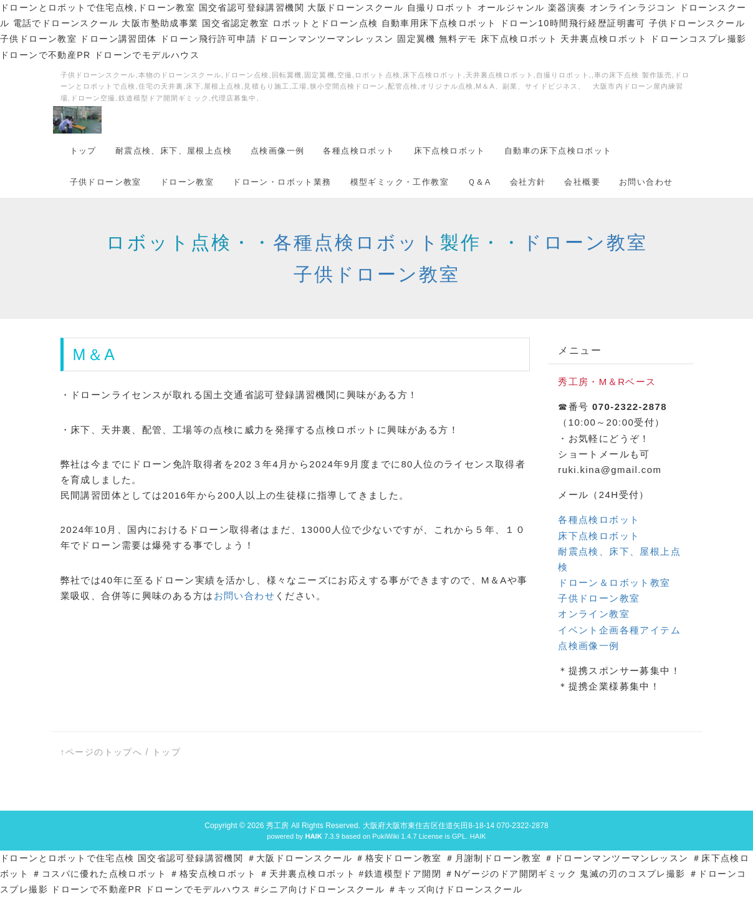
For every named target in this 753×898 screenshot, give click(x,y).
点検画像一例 (277, 150)
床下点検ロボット (450, 150)
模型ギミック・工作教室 (399, 182)
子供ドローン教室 (105, 182)
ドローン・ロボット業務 (282, 182)
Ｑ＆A (479, 182)
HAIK (478, 836)
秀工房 (277, 825)
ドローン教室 (187, 182)
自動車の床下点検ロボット (558, 150)
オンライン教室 (594, 613)
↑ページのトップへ (101, 752)
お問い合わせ (646, 182)
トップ (83, 150)
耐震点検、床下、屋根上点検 (173, 150)
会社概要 (582, 182)
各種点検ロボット (359, 150)
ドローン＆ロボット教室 (614, 582)
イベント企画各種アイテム (619, 630)
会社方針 (528, 182)
